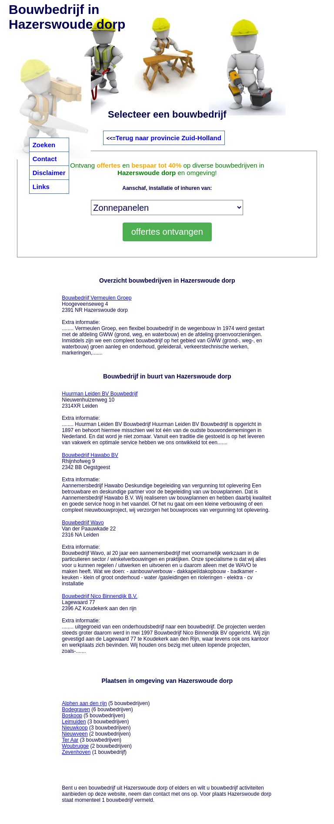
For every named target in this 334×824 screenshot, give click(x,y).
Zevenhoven (76, 752)
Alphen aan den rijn (84, 703)
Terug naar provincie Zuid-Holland (168, 138)
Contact (45, 158)
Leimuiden (74, 722)
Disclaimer (49, 172)
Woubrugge (75, 746)
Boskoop (72, 716)
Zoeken (44, 145)
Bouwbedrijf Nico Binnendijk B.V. (99, 596)
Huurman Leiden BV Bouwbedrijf (99, 394)
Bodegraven (76, 709)
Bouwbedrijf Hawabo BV (90, 455)
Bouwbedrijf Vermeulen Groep (96, 298)
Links (41, 186)
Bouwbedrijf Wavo (83, 523)
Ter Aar (70, 740)
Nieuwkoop (74, 728)
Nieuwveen (74, 734)
